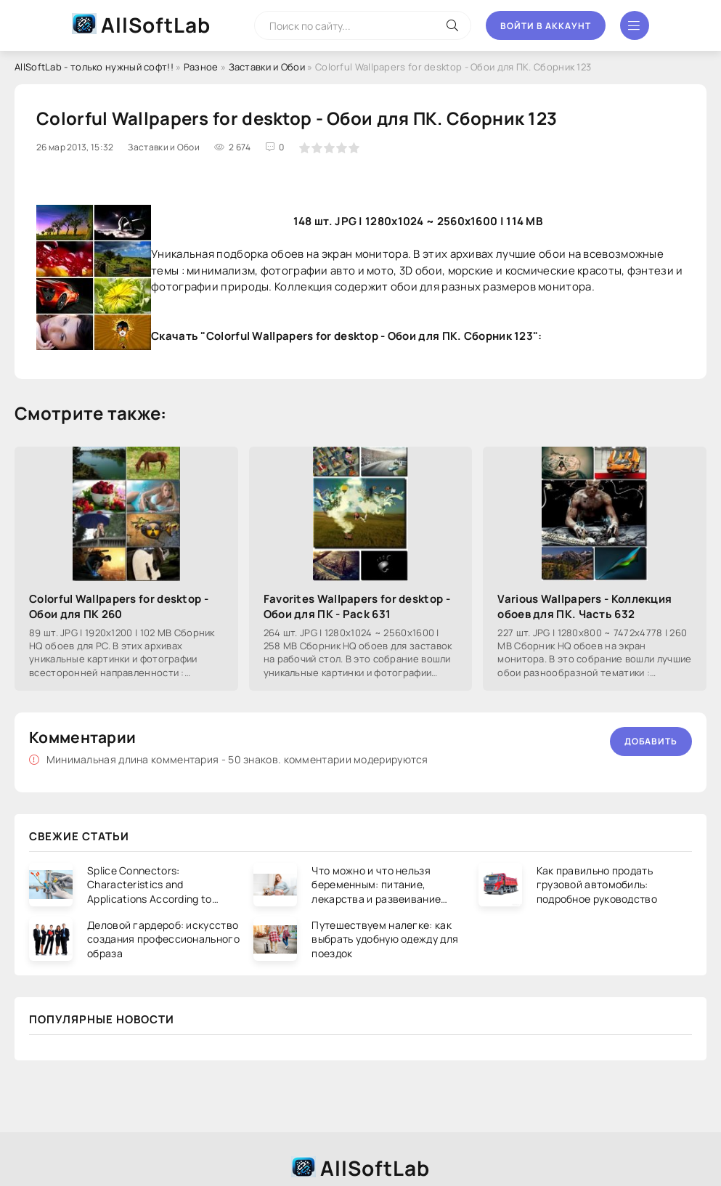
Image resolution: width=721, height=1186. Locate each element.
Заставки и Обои (267, 66)
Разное (201, 66)
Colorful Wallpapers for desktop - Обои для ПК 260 (118, 606)
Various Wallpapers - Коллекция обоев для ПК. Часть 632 (584, 606)
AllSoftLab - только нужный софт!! (94, 66)
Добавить (650, 741)
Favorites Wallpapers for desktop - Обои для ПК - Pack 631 (357, 606)
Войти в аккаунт (545, 26)
